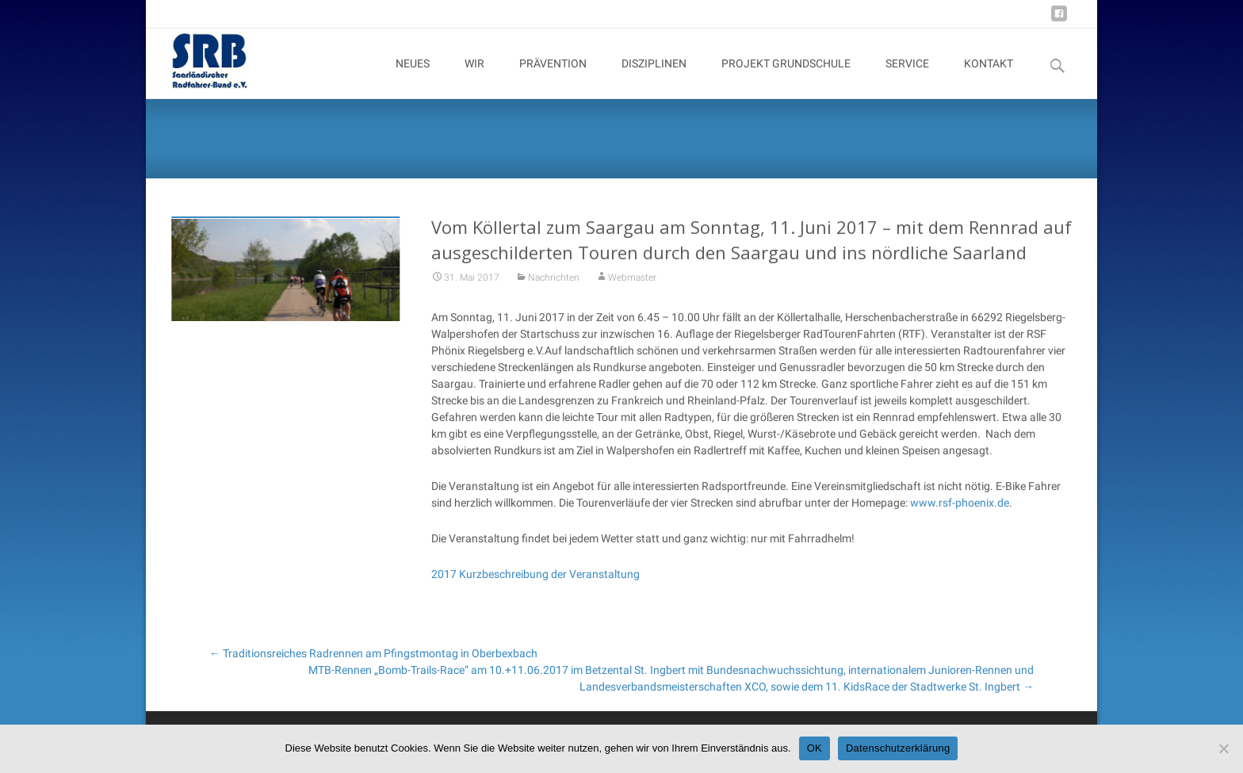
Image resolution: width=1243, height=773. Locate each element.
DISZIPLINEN (654, 77)
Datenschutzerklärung (898, 748)
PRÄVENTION (553, 77)
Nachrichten (553, 287)
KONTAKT (988, 77)
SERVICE (907, 77)
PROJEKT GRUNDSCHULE (786, 77)
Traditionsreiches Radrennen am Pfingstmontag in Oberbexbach (373, 653)
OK (814, 748)
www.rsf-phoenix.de (959, 512)
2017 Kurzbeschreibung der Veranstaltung (535, 583)
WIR (474, 77)
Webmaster (632, 287)
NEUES (413, 77)
